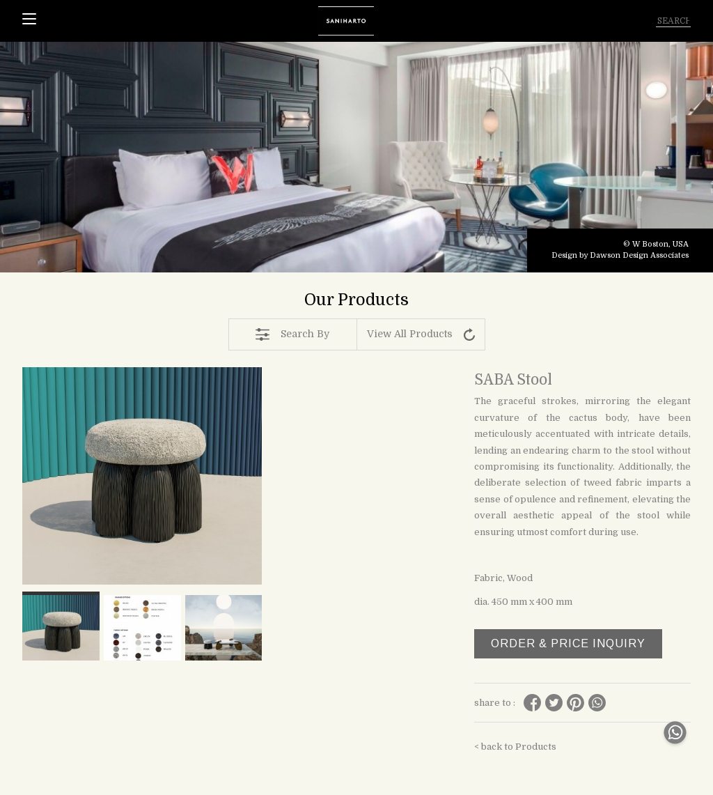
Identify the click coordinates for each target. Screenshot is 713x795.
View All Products (421, 334)
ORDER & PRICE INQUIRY (568, 643)
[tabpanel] (356, 157)
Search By (292, 334)
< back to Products (515, 746)
